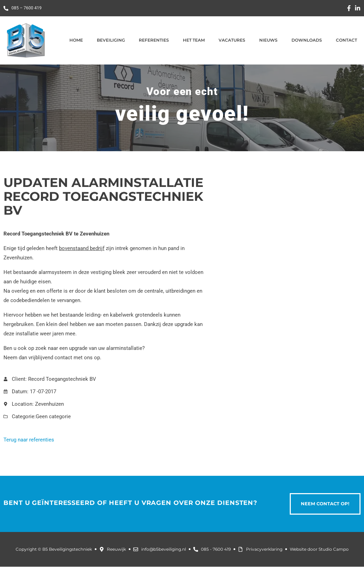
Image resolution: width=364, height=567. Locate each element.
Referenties (154, 40)
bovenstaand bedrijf (81, 248)
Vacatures (232, 40)
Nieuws (268, 40)
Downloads (306, 40)
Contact (346, 40)
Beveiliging (111, 40)
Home (76, 40)
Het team (194, 40)
